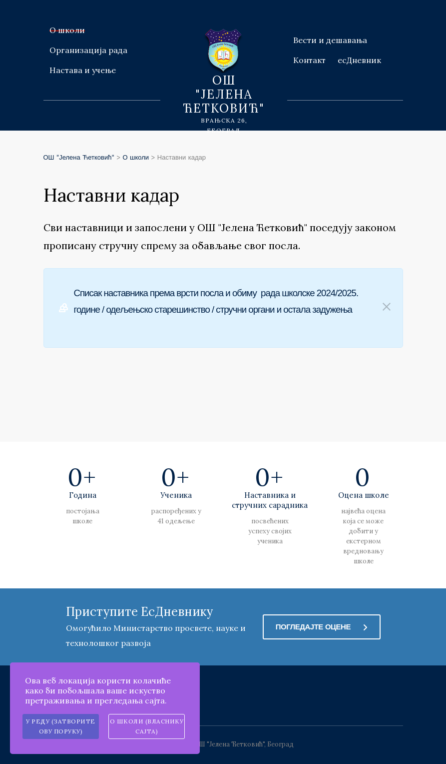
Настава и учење (82, 70)
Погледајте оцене (322, 626)
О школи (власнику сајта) (147, 726)
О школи (67, 30)
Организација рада (88, 50)
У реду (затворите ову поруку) (60, 726)
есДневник (359, 60)
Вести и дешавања (330, 40)
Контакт (309, 60)
